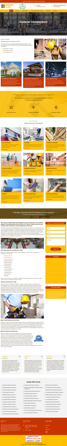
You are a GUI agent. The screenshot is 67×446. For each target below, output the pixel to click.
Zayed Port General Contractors (9, 385)
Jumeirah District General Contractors (11, 413)
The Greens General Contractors (52, 406)
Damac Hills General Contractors (9, 411)
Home (11, 10)
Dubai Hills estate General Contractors (54, 389)
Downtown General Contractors (31, 412)
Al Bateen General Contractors (9, 394)
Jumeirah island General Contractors (53, 404)
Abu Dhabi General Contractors (9, 399)
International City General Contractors (11, 409)
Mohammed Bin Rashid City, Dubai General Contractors (33, 388)
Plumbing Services (8, 255)
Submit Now (56, 249)
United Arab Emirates (40, 6)
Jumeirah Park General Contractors (31, 385)
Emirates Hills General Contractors (53, 409)
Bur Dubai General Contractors (30, 393)
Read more (5, 149)
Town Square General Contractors (53, 397)
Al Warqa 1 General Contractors (9, 404)
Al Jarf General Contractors (8, 392)
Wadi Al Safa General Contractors (53, 401)
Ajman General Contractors (30, 403)
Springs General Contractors (52, 385)
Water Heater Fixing (8, 259)
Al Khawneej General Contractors (10, 406)
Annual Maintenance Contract (37, 10)
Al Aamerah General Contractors (9, 397)
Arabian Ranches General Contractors (54, 394)
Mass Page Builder (42, 444)
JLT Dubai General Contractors (30, 395)
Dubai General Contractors (29, 407)
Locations (55, 10)
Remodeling (25, 10)
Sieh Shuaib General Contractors (9, 387)
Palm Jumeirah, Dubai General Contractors (33, 410)
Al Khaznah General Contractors (9, 389)
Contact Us (48, 10)
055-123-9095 (56, 6)
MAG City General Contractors (52, 411)
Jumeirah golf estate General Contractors (54, 392)
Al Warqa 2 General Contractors (9, 401)
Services (17, 10)
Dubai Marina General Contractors (31, 398)
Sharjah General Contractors (30, 405)
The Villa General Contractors (52, 399)
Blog (46, 427)
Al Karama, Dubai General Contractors (32, 391)
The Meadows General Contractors (53, 387)
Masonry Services (8, 257)
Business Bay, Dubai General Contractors (32, 400)
